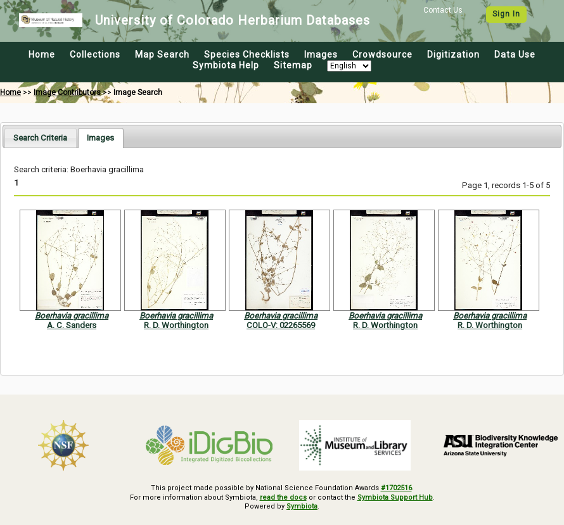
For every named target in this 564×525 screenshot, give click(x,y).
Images (321, 54)
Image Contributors (67, 92)
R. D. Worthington (176, 325)
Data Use (514, 54)
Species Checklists (247, 54)
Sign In (506, 13)
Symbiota (301, 506)
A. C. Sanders (71, 325)
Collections (95, 54)
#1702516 (396, 488)
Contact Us (443, 10)
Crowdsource (382, 54)
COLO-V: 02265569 (281, 325)
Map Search (162, 54)
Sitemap (293, 65)
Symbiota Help (226, 65)
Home (42, 54)
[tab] (40, 138)
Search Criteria (40, 137)
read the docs (283, 497)
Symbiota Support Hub (395, 497)
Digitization (453, 54)
